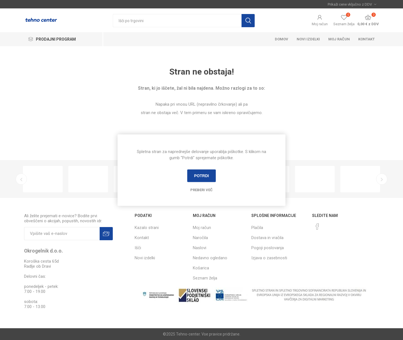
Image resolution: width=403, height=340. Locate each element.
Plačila (257, 227)
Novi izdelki (308, 39)
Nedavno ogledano (210, 257)
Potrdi (201, 176)
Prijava (106, 233)
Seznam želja (205, 278)
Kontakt (366, 39)
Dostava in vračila (267, 237)
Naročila (200, 237)
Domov (281, 39)
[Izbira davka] (352, 4)
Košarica (201, 267)
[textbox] (177, 20)
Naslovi (199, 247)
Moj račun (320, 24)
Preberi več (201, 190)
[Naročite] (62, 233)
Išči (248, 20)
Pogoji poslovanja (267, 247)
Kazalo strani (147, 227)
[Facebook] (317, 226)
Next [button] (381, 179)
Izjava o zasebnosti (269, 257)
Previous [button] (21, 179)
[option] (42, 179)
